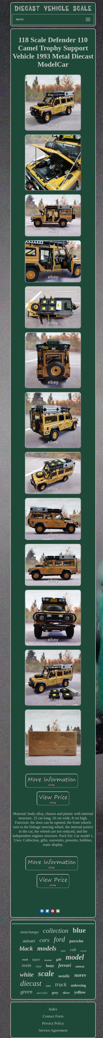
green (26, 991)
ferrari (64, 965)
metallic (64, 976)
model (75, 957)
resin (26, 965)
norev (80, 975)
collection (55, 930)
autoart (29, 940)
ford (59, 939)
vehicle (79, 966)
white (27, 974)
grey (55, 992)
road (25, 959)
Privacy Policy (53, 1023)
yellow (80, 992)
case (39, 966)
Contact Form (53, 1016)
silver (66, 992)
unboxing (78, 985)
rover (63, 951)
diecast (30, 983)
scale (46, 973)
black (26, 948)
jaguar (36, 959)
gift (58, 959)
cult (73, 949)
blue (79, 930)
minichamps (29, 932)
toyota (83, 950)
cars (44, 940)
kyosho (48, 960)
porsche (76, 941)
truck (60, 984)
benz (50, 966)
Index (53, 1009)
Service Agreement (53, 1030)
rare (48, 985)
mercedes (42, 992)
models (47, 948)
